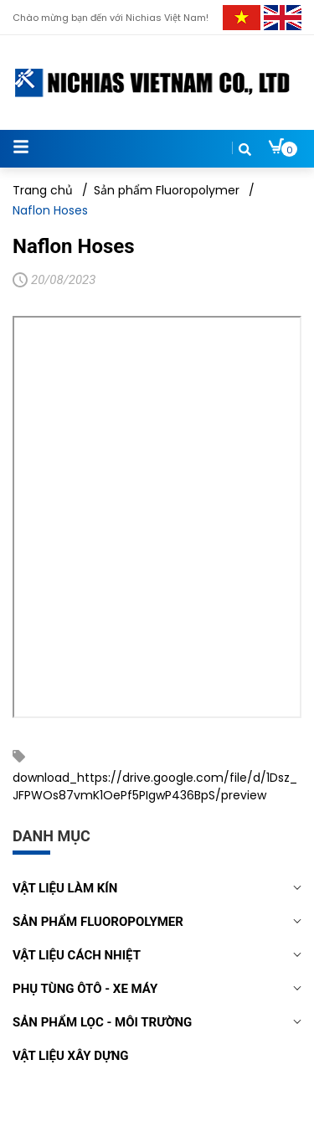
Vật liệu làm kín (65, 888)
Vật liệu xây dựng (71, 1055)
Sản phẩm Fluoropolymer (98, 921)
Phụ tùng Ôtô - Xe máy (85, 988)
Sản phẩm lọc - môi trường (102, 1022)
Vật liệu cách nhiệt (77, 955)
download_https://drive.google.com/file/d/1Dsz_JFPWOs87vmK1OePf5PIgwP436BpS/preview (155, 786)
